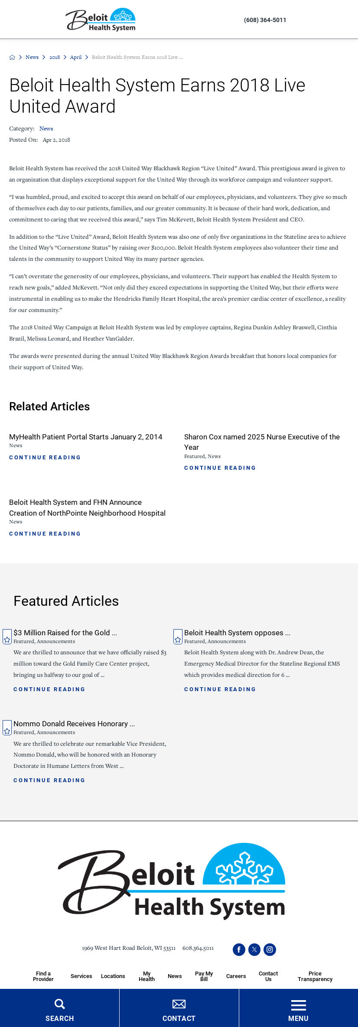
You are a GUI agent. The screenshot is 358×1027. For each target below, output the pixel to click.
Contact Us (268, 976)
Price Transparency (315, 976)
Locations (113, 976)
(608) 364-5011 (265, 20)
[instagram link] (270, 949)
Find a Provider (43, 976)
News (32, 57)
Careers (236, 976)
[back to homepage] (12, 57)
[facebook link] (239, 949)
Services (81, 976)
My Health (147, 976)
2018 (54, 57)
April (75, 57)
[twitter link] (254, 949)
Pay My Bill (204, 976)
